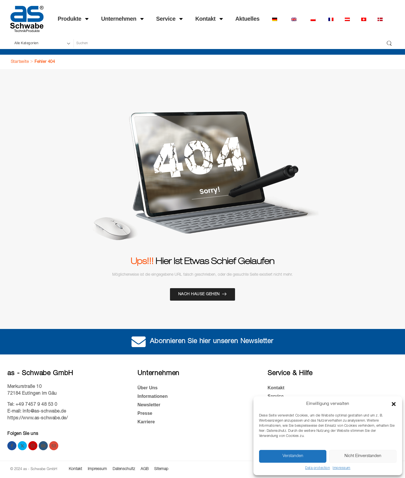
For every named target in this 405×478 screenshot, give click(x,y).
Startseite (20, 62)
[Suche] (228, 43)
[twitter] (22, 445)
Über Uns (147, 387)
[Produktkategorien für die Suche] (41, 43)
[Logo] (27, 19)
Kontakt (209, 19)
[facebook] (11, 445)
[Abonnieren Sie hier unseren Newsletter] (139, 342)
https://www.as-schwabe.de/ (37, 418)
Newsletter (148, 404)
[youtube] (43, 445)
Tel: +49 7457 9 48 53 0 (32, 405)
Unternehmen (123, 19)
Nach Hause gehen (199, 294)
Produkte (74, 19)
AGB (144, 469)
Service (170, 19)
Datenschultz (124, 469)
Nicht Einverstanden (362, 456)
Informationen (152, 396)
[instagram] (32, 445)
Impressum (341, 468)
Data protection (317, 468)
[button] (394, 404)
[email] (53, 445)
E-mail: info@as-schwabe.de (36, 411)
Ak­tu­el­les (247, 19)
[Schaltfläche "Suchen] (389, 43)
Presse (144, 413)
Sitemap (161, 469)
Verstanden (293, 456)
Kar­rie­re (146, 421)
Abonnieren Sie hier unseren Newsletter (211, 341)
